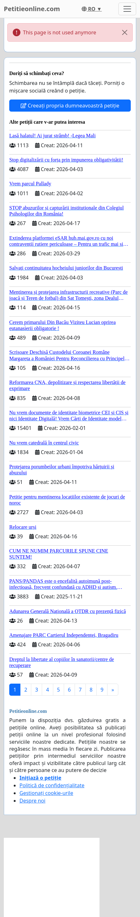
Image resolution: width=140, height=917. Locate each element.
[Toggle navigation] (127, 9)
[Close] (124, 32)
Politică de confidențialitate (52, 785)
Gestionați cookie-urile (46, 792)
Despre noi (32, 800)
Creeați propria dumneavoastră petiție (70, 105)
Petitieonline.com (32, 8)
